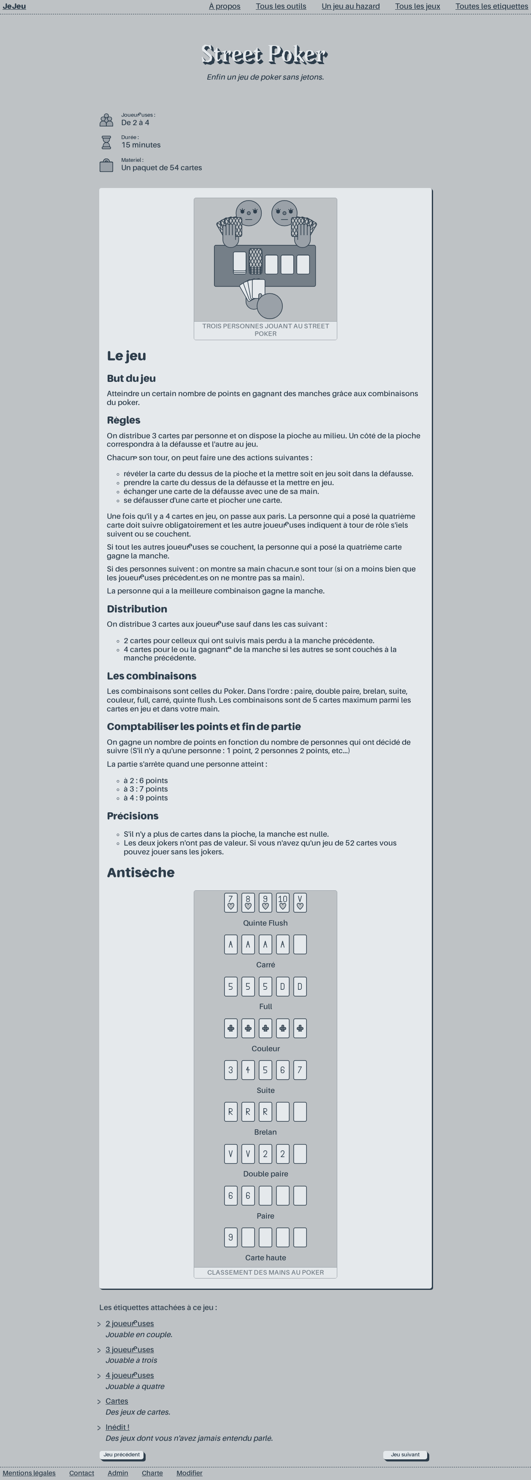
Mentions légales (29, 1473)
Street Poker (263, 56)
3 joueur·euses (130, 1350)
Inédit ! (118, 1428)
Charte (152, 1473)
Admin (118, 1473)
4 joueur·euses (130, 1376)
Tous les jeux (417, 7)
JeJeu (14, 7)
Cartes (117, 1401)
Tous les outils (281, 7)
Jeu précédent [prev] (121, 1455)
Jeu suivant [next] (405, 1455)
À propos (225, 7)
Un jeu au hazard (351, 7)
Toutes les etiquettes (491, 7)
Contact (81, 1473)
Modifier (189, 1473)
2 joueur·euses (130, 1324)
